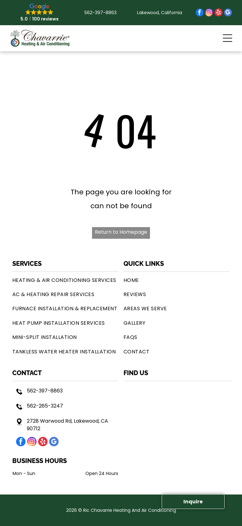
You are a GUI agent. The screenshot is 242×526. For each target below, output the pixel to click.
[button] (227, 38)
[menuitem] (65, 280)
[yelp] (218, 13)
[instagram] (209, 13)
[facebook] (200, 13)
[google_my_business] (228, 13)
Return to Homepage (121, 232)
